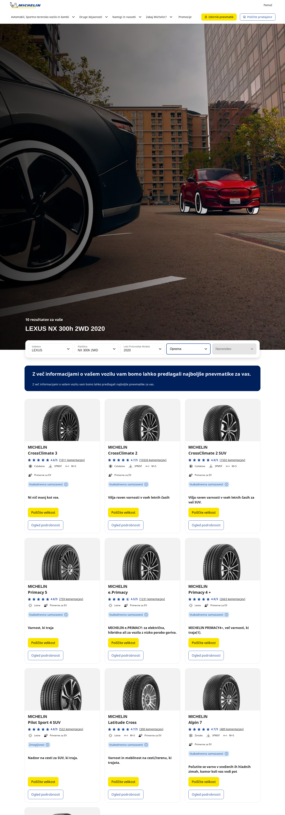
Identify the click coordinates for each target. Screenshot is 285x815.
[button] (67, 349)
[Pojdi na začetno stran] (25, 5)
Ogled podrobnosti (45, 525)
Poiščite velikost (43, 512)
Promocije (185, 17)
